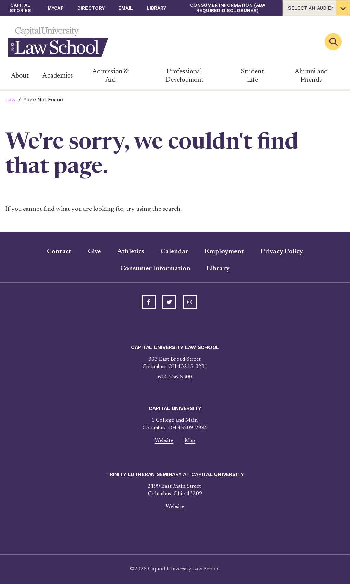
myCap (56, 8)
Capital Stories (20, 7)
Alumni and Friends (311, 75)
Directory (91, 8)
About (20, 75)
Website (164, 440)
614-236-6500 (175, 377)
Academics (57, 75)
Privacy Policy (281, 251)
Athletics (130, 251)
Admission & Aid (110, 75)
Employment (224, 251)
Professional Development (184, 75)
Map (189, 440)
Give (94, 251)
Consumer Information (155, 268)
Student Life (252, 75)
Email (125, 8)
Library (156, 8)
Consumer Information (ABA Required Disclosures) (227, 7)
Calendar (174, 251)
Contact (59, 251)
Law (10, 100)
